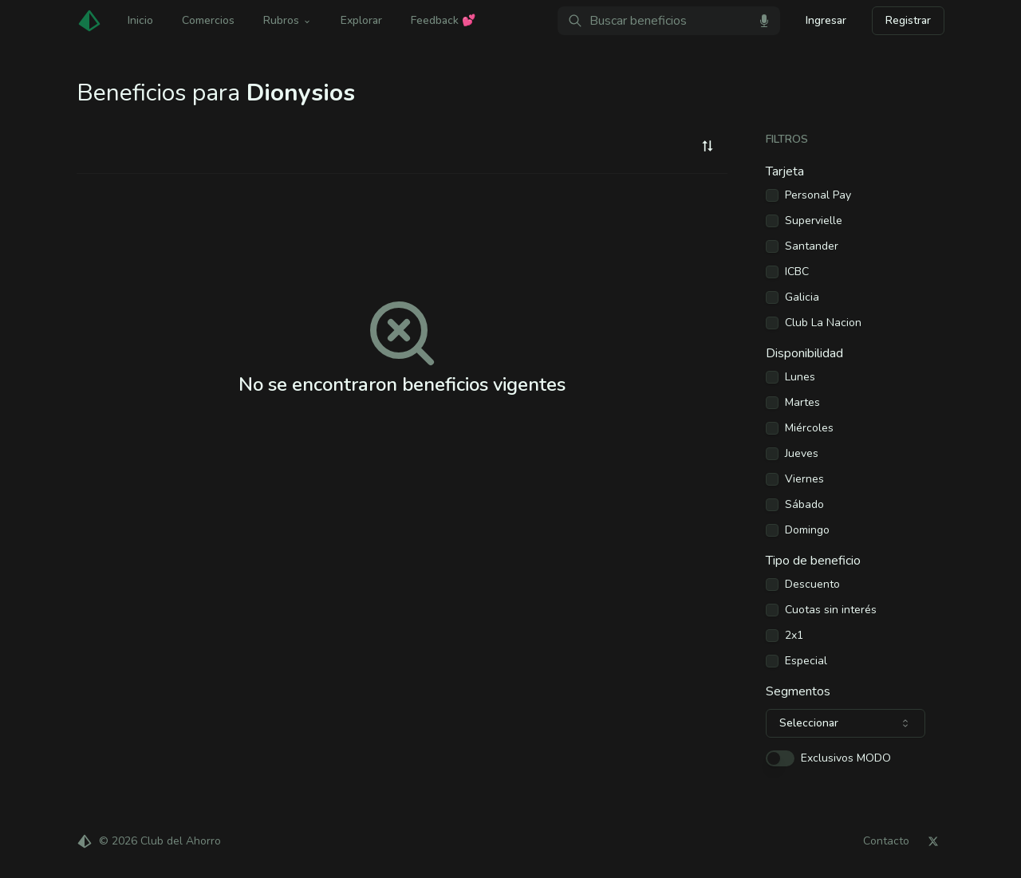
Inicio (140, 20)
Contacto (886, 841)
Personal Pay (818, 195)
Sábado (804, 504)
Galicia (802, 297)
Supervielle (813, 221)
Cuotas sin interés (831, 610)
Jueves (801, 453)
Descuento (812, 584)
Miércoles (809, 428)
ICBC (797, 272)
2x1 (794, 635)
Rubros (287, 20)
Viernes (804, 479)
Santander (811, 246)
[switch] (780, 758)
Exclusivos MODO (846, 758)
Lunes (800, 377)
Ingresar (826, 20)
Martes (802, 402)
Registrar (908, 20)
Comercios (208, 20)
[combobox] (707, 146)
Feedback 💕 (443, 20)
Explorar (361, 20)
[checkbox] (772, 195)
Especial (806, 661)
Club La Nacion (823, 323)
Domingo (807, 530)
